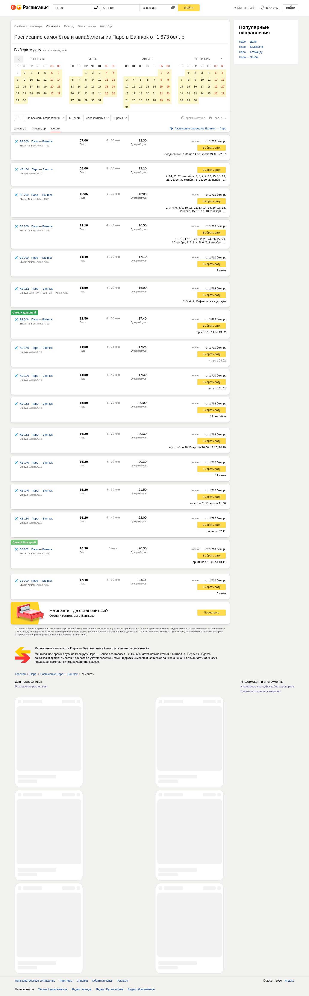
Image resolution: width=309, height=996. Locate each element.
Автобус (106, 26)
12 (45, 79)
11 (38, 79)
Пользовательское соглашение (35, 983)
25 (38, 93)
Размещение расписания (31, 688)
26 (45, 93)
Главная (20, 676)
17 (31, 86)
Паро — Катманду (250, 52)
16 (24, 86)
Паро (82, 146)
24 (31, 93)
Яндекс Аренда (82, 991)
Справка (82, 983)
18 (38, 86)
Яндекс (289, 983)
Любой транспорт (28, 26)
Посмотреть (211, 615)
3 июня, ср (39, 130)
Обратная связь (102, 983)
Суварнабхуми (139, 146)
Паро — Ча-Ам (248, 57)
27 (51, 93)
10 (31, 79)
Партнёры (65, 983)
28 (58, 93)
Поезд (69, 26)
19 (45, 86)
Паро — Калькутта (251, 46)
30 (24, 100)
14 (58, 79)
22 (17, 93)
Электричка (86, 26)
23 (24, 93)
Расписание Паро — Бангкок (59, 676)
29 (17, 100)
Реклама (122, 983)
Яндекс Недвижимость (53, 991)
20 (51, 86)
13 (51, 79)
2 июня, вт (20, 130)
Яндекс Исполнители (141, 991)
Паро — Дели (248, 41)
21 (58, 86)
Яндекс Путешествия (109, 991)
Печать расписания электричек (261, 693)
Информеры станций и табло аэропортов (267, 688)
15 (17, 86)
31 (99, 100)
